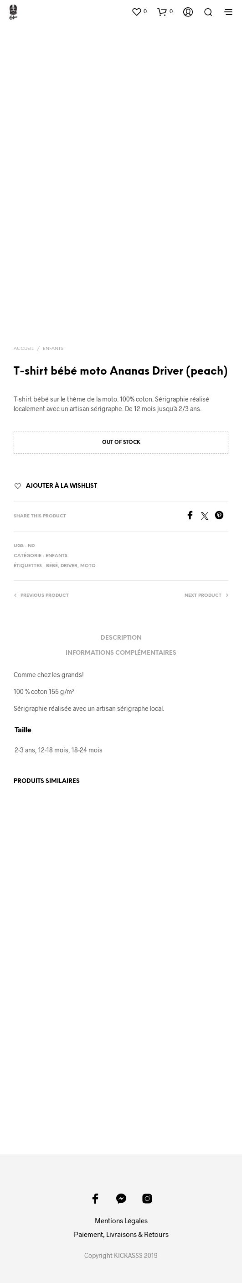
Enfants (53, 348)
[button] (139, 11)
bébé (52, 565)
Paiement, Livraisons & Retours (121, 1234)
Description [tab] (121, 638)
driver (69, 565)
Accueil (24, 348)
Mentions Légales (121, 1220)
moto (88, 565)
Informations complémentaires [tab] (121, 653)
